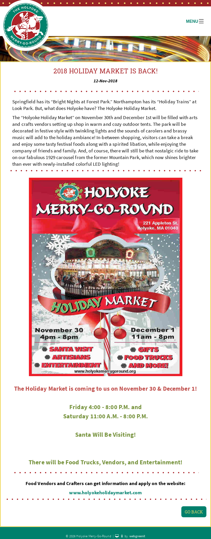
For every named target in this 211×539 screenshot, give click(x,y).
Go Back (194, 511)
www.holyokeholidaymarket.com (105, 492)
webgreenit (137, 536)
